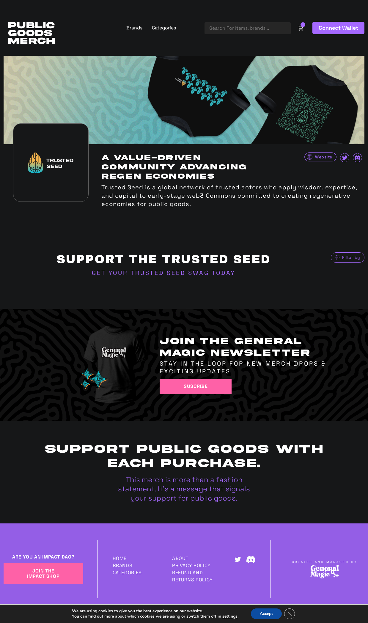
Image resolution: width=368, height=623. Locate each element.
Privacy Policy (191, 565)
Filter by (351, 257)
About (180, 558)
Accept (266, 613)
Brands (134, 28)
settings (230, 616)
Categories (164, 28)
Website (323, 157)
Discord (357, 157)
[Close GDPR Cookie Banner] (289, 613)
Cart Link (300, 28)
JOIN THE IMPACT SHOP (43, 573)
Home (120, 558)
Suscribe (195, 386)
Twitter (344, 157)
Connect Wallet (338, 27)
